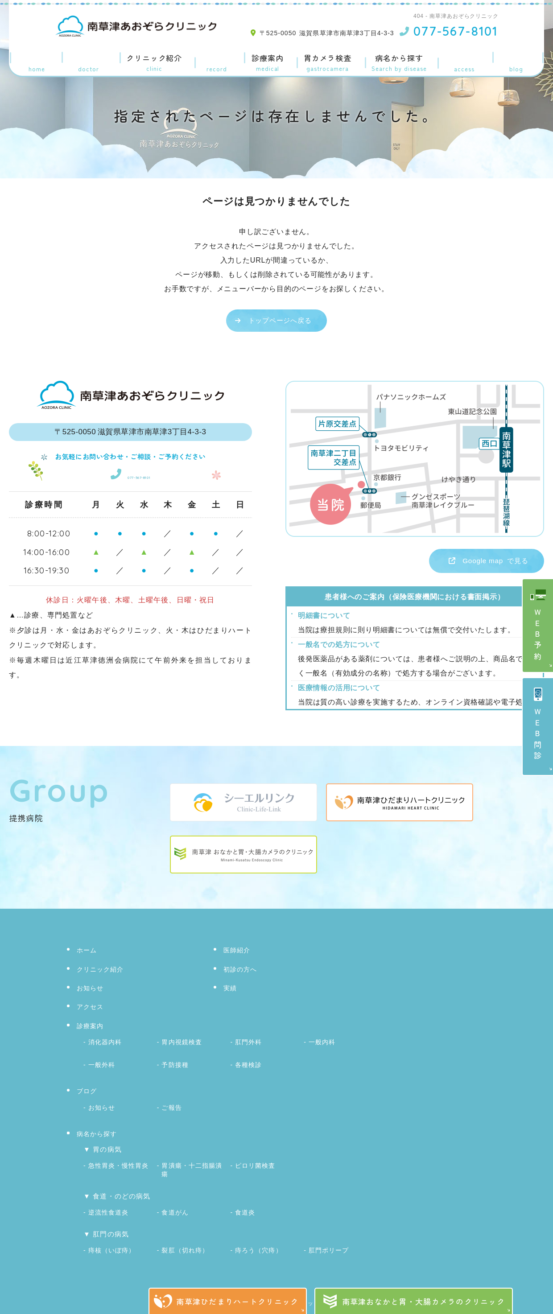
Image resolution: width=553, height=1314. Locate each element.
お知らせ (91, 990)
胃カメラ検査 (326, 58)
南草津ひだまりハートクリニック (237, 1301)
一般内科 (322, 1043)
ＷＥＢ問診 (538, 735)
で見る (476, 562)
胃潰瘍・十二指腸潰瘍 (191, 1163)
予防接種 (174, 1063)
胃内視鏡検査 (181, 1043)
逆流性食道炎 (108, 1202)
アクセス (467, 58)
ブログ (519, 58)
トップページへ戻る (280, 320)
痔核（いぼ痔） (111, 1239)
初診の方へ (241, 971)
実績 (213, 58)
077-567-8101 (130, 473)
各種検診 (248, 1063)
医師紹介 (85, 58)
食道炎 (245, 1202)
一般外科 (101, 1063)
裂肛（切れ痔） (184, 1239)
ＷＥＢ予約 (538, 635)
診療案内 (263, 58)
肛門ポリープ (329, 1239)
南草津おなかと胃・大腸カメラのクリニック (423, 1301)
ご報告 (171, 1104)
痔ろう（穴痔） (258, 1239)
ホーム (34, 58)
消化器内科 (105, 1043)
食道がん (174, 1202)
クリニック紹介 (152, 58)
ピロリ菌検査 (255, 1160)
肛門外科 (248, 1043)
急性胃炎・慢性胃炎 (118, 1160)
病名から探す (401, 58)
